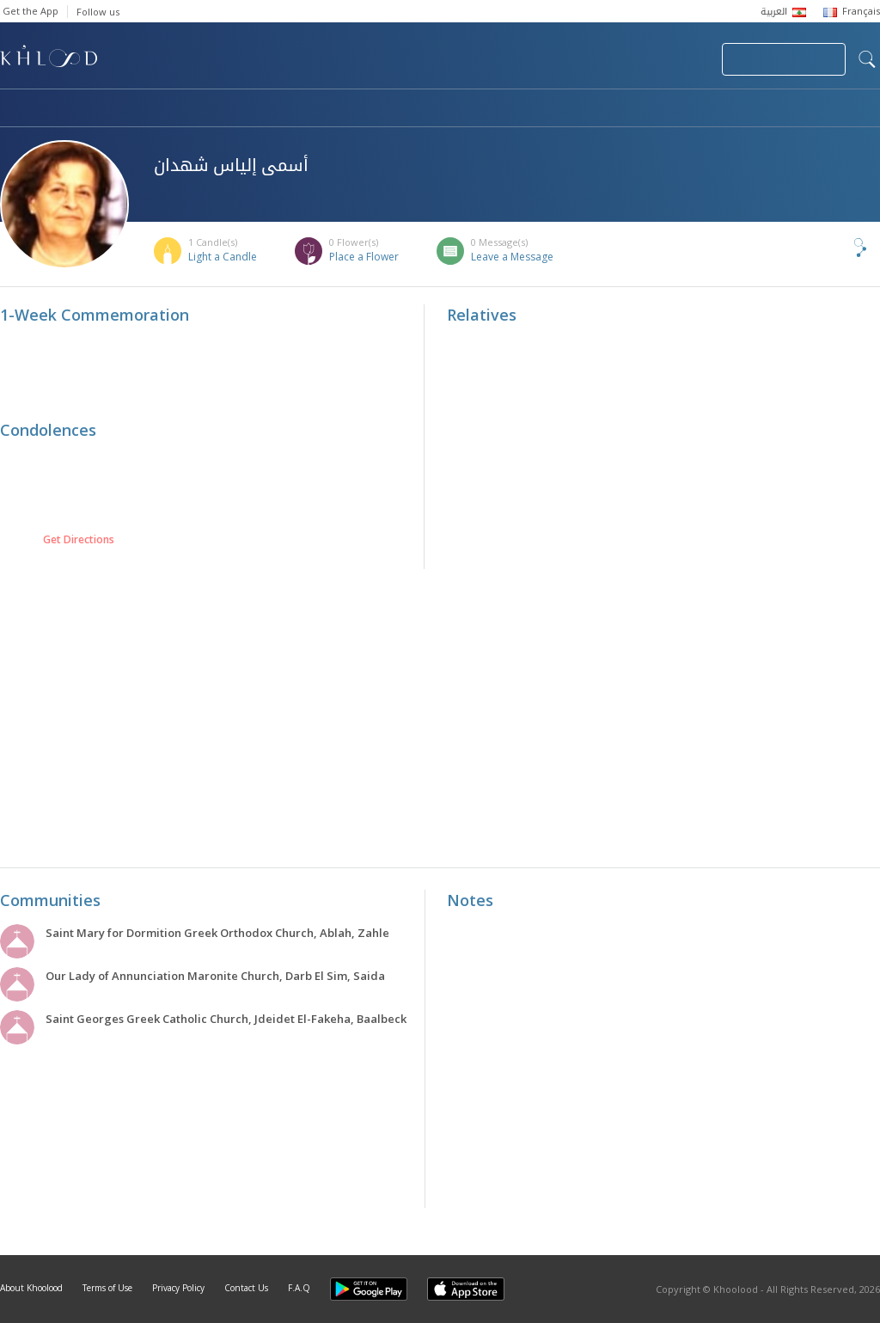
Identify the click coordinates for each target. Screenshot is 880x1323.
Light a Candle (222, 256)
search (867, 59)
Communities (349, 109)
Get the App (30, 10)
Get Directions (78, 540)
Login (679, 59)
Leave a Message (512, 256)
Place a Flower (364, 256)
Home (15, 109)
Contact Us (246, 1288)
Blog (711, 109)
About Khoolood (31, 1288)
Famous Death (600, 109)
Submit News (593, 59)
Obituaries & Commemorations (173, 109)
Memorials (472, 109)
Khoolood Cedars (829, 109)
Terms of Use (107, 1288)
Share (832, 247)
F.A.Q (299, 1288)
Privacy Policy (178, 1288)
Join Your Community (783, 59)
